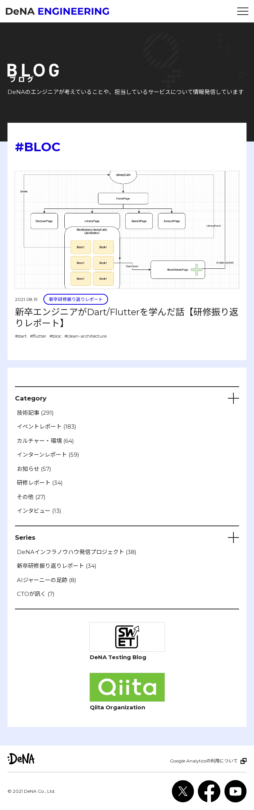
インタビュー (39, 510)
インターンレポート (48, 454)
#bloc (55, 336)
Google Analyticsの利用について (204, 761)
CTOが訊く (36, 593)
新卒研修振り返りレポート (76, 299)
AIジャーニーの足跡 (46, 580)
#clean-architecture (85, 336)
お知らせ (34, 468)
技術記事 (35, 412)
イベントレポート (46, 426)
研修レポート (40, 482)
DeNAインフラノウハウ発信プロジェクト (77, 551)
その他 (31, 496)
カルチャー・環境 (45, 440)
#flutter (38, 336)
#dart (21, 336)
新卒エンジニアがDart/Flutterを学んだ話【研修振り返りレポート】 (126, 318)
